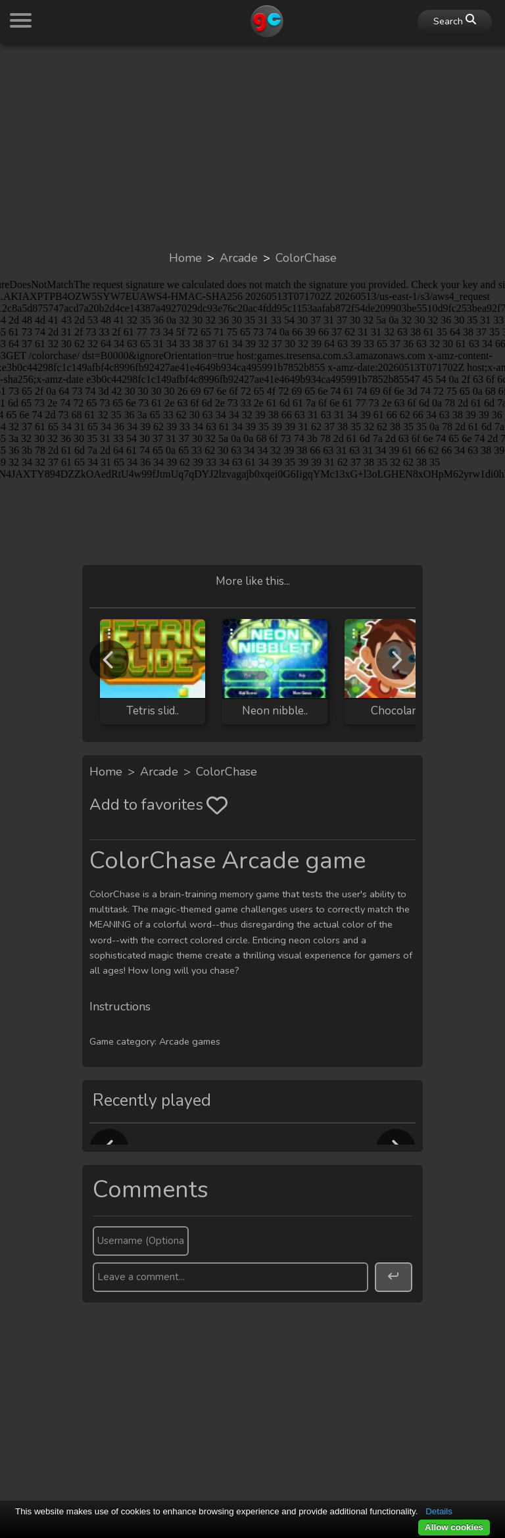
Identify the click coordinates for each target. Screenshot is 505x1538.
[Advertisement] (252, 146)
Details (438, 1511)
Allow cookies (454, 1527)
